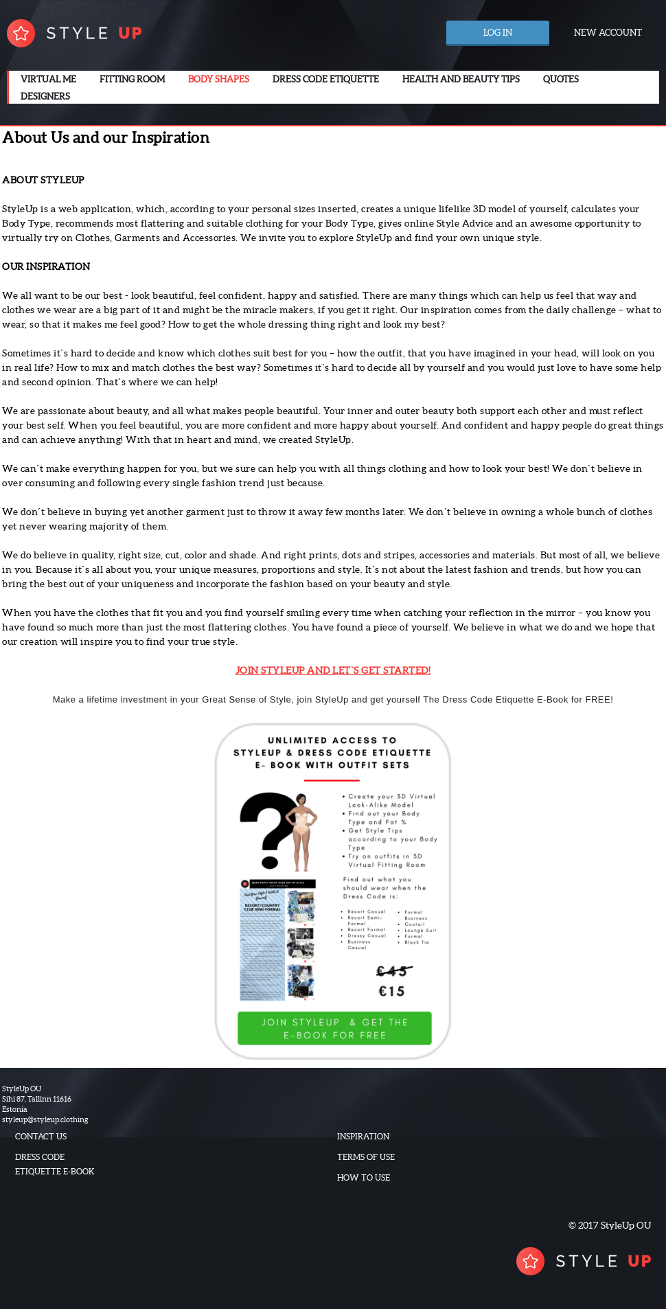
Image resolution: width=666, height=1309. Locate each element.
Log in (497, 32)
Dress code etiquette (326, 79)
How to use (363, 1177)
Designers (45, 96)
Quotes (561, 79)
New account (608, 32)
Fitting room (132, 79)
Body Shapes (218, 79)
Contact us (41, 1136)
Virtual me (48, 79)
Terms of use (366, 1156)
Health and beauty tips (461, 79)
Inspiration (363, 1136)
